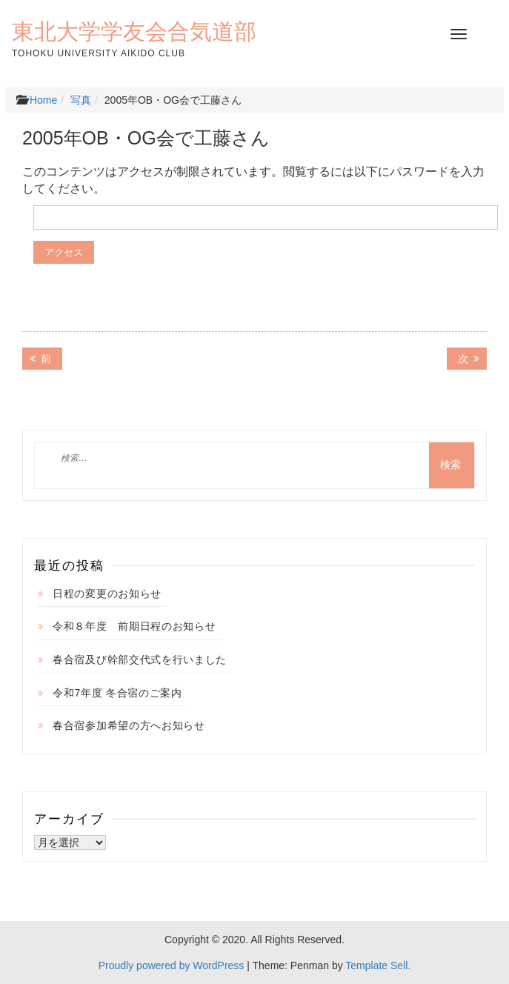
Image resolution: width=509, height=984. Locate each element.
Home (43, 100)
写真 (80, 100)
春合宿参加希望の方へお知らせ (129, 725)
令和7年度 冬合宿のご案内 (117, 693)
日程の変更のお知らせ (107, 593)
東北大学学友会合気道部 (134, 31)
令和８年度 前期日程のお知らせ (134, 626)
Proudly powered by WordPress (171, 965)
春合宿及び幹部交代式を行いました (140, 659)
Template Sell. (377, 965)
